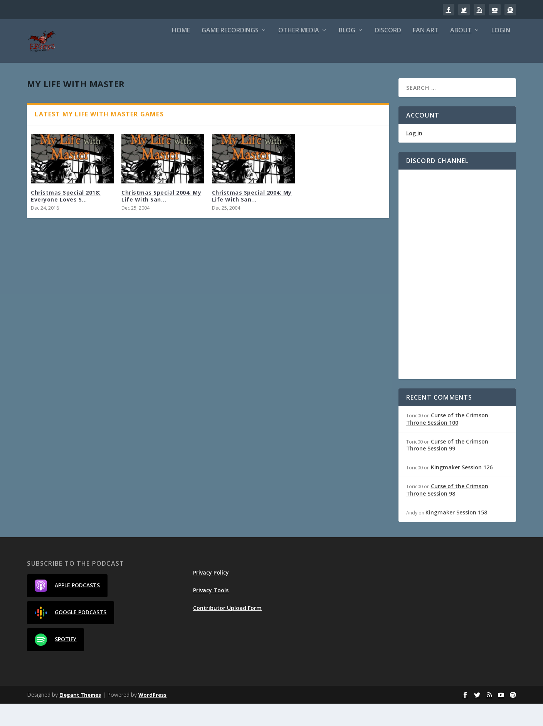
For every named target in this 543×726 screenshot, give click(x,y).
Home (181, 53)
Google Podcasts (70, 635)
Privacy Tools (211, 612)
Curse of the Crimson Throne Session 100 (447, 441)
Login (500, 53)
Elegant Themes (80, 717)
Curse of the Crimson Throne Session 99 (447, 467)
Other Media (298, 53)
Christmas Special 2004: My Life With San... (161, 218)
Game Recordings (230, 53)
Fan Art (426, 53)
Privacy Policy (211, 594)
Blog (347, 53)
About (461, 53)
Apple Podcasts (67, 608)
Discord (388, 53)
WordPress (152, 717)
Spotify (55, 662)
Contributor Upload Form (227, 630)
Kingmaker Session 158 (456, 534)
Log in (414, 155)
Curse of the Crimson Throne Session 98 (447, 512)
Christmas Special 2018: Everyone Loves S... (66, 218)
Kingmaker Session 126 (462, 489)
